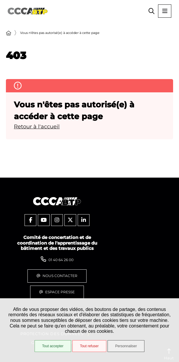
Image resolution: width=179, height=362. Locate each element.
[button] (151, 11)
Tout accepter (53, 346)
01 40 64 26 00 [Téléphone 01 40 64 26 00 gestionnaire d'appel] (61, 260)
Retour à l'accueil (37, 126)
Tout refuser (89, 346)
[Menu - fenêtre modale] (164, 11)
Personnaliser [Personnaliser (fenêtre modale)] (126, 346)
